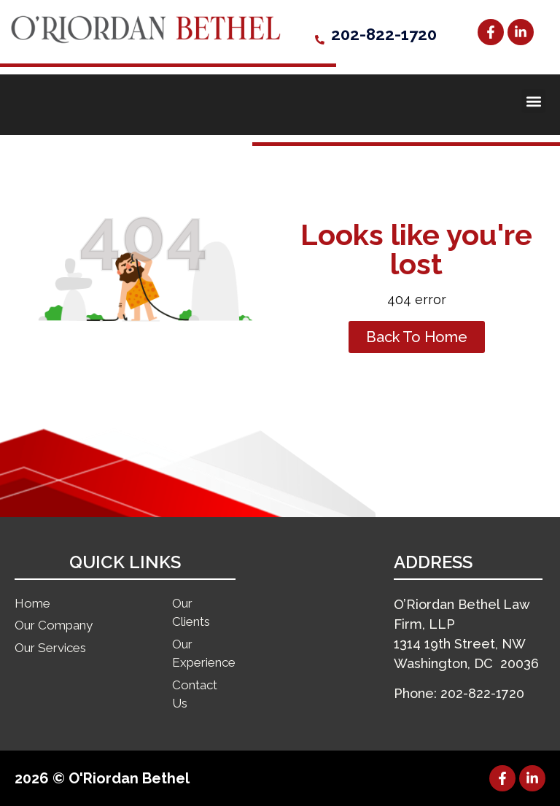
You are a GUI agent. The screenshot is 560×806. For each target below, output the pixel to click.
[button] (533, 101)
